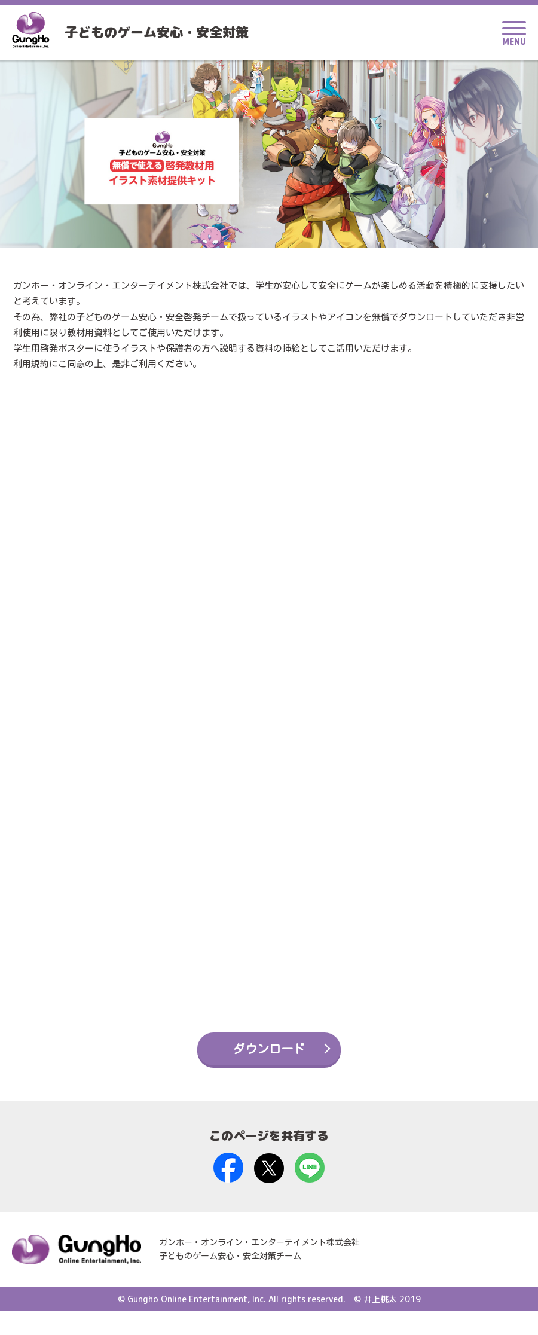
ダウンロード (269, 1073)
